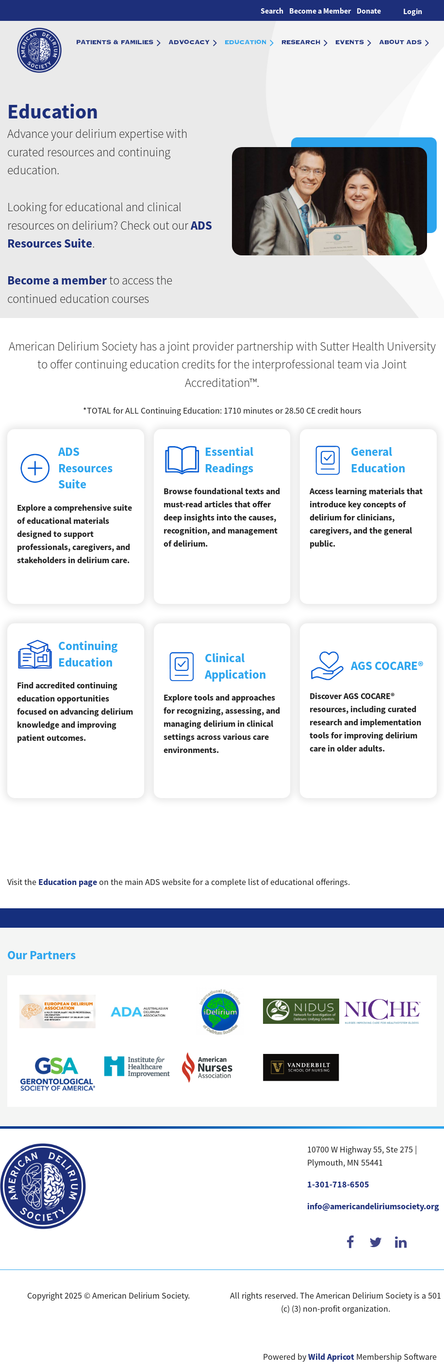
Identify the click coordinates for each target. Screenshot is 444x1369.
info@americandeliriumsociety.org (373, 1206)
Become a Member (320, 11)
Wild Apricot (331, 1357)
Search (272, 11)
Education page (67, 882)
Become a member (57, 280)
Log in (413, 10)
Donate (369, 11)
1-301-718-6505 (338, 1184)
